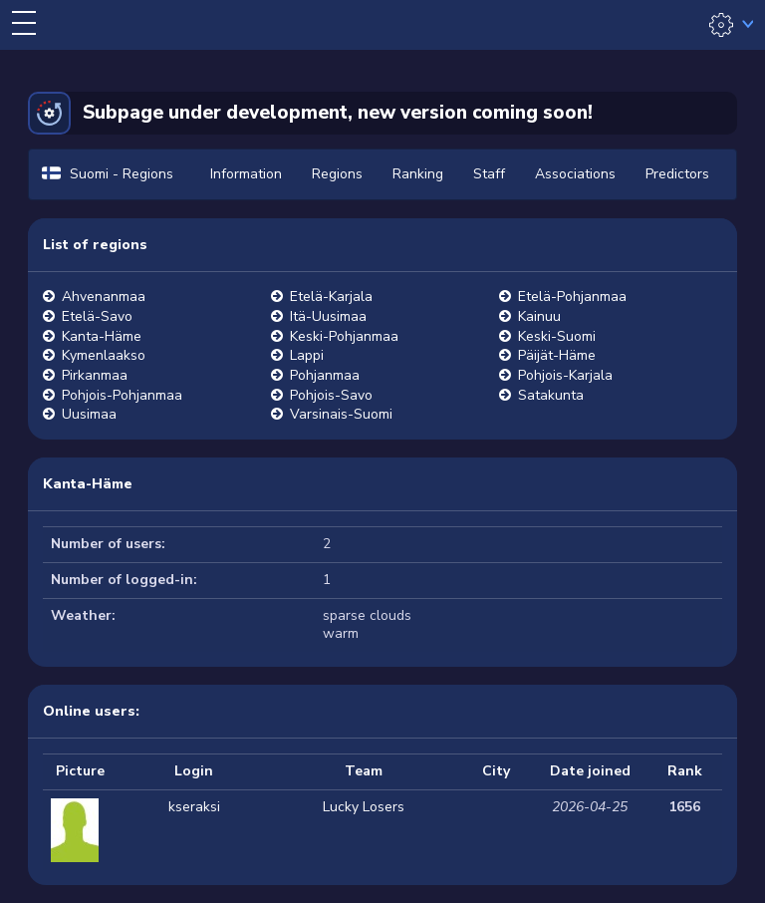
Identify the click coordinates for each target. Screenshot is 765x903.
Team (363, 770)
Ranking (417, 173)
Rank (684, 770)
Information (246, 173)
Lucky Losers (363, 806)
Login (193, 770)
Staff (489, 173)
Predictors (677, 173)
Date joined (590, 770)
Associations (575, 173)
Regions (337, 173)
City (496, 770)
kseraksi (194, 806)
